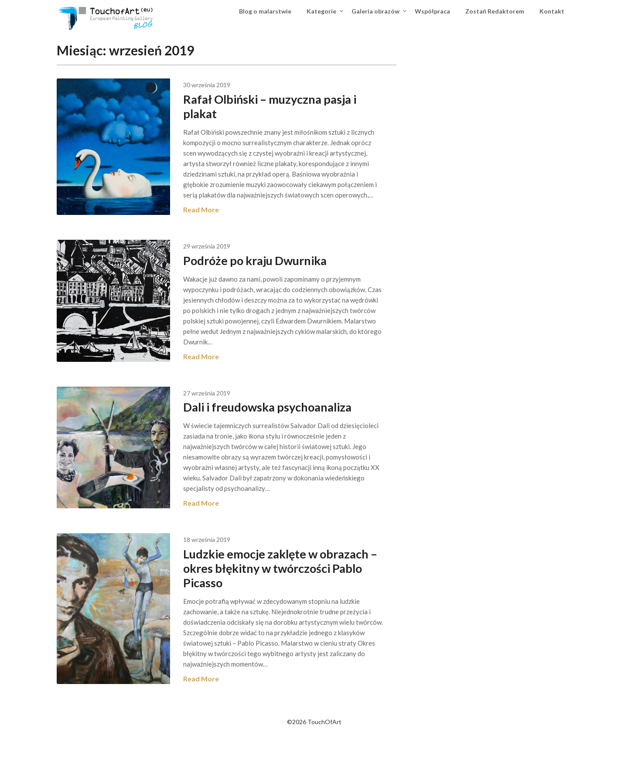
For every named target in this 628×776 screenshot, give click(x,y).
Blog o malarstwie (265, 11)
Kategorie (321, 11)
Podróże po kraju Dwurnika (281, 270)
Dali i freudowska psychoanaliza (294, 427)
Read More (224, 220)
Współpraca (432, 11)
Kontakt (551, 11)
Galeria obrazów (375, 11)
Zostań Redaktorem (494, 11)
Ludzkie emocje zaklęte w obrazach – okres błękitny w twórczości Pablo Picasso (282, 599)
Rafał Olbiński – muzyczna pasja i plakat (293, 106)
